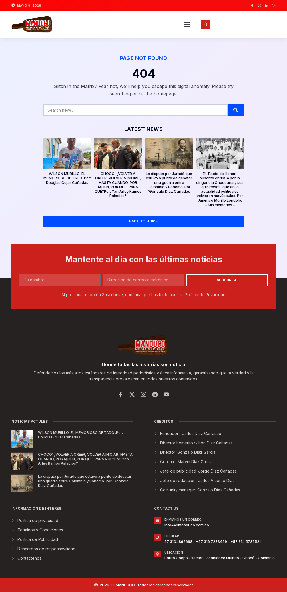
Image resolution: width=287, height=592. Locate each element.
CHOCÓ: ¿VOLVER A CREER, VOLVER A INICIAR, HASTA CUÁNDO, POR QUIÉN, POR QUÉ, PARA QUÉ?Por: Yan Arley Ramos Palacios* (118, 184)
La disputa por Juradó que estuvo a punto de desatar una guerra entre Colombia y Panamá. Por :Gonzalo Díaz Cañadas (169, 182)
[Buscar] (236, 110)
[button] (187, 24)
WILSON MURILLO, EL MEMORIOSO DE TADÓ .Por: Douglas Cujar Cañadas (67, 178)
